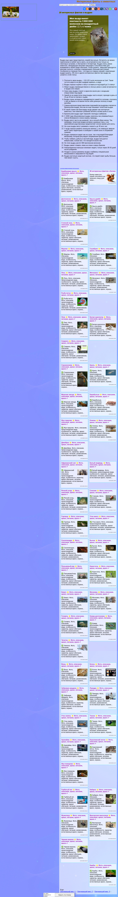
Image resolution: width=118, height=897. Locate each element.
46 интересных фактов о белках (103, 171)
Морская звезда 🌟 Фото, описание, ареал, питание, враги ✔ (72, 396)
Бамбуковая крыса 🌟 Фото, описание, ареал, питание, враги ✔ (72, 173)
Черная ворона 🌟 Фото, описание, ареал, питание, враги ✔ (72, 841)
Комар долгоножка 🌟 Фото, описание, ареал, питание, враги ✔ (101, 618)
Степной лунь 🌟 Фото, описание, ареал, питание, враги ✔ (72, 225)
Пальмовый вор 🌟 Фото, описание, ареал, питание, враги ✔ (72, 568)
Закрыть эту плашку (64, 895)
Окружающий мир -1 (68, 891)
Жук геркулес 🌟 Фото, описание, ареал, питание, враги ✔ (72, 422)
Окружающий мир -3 (102, 891)
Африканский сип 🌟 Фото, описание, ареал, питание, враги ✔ (72, 465)
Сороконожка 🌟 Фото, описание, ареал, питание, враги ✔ (72, 367)
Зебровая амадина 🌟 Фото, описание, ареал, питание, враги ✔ (72, 690)
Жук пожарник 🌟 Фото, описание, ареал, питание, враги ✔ (72, 765)
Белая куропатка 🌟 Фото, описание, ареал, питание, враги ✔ (100, 319)
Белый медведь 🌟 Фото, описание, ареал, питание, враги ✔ (100, 465)
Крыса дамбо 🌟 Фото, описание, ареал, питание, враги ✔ (100, 201)
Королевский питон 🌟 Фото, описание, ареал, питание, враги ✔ (101, 741)
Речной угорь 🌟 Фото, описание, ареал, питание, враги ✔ (72, 492)
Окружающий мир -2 (85, 891)
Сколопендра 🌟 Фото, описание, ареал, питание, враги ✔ (72, 542)
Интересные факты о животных (97, 1)
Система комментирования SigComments (69, 168)
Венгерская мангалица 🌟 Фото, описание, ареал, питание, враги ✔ (102, 817)
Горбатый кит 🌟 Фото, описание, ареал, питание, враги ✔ (72, 791)
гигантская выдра (79, 122)
